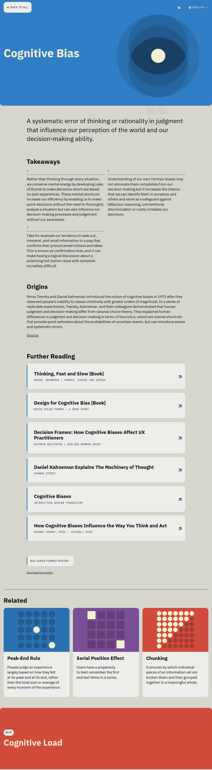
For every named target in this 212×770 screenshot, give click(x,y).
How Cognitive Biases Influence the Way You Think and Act (100, 527)
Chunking (156, 663)
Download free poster (40, 573)
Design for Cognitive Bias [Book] (70, 404)
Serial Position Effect (100, 663)
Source (32, 335)
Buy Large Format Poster (48, 561)
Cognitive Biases (52, 498)
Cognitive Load (33, 743)
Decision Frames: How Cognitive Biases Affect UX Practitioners (89, 436)
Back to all (17, 7)
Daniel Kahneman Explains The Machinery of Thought (94, 469)
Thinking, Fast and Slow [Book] (69, 375)
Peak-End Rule (23, 663)
